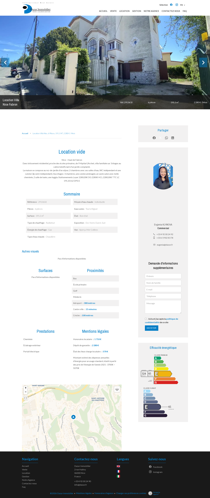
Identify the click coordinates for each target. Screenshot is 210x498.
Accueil (25, 133)
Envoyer (152, 328)
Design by (153, 493)
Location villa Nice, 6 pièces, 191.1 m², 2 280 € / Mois (54, 133)
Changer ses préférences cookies (131, 493)
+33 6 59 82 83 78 (165, 237)
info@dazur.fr (80, 484)
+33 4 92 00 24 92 (165, 234)
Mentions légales (84, 493)
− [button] (26, 392)
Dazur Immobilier (82, 466)
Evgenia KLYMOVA (163, 224)
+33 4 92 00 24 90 (82, 481)
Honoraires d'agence (103, 493)
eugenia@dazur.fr (165, 244)
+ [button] (26, 388)
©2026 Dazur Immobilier (61, 493)
